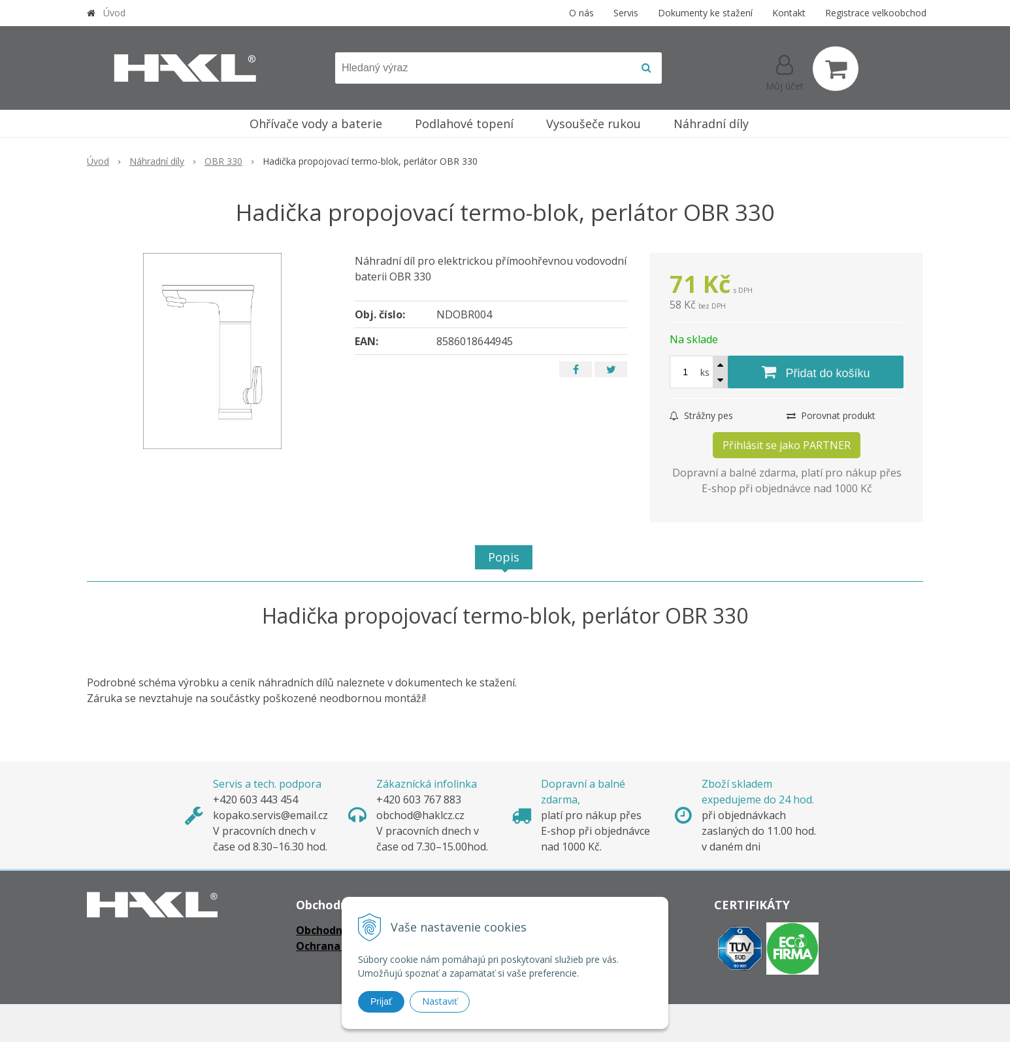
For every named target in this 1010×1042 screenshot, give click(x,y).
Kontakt (789, 13)
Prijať (381, 1001)
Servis (625, 13)
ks (704, 372)
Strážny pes (701, 415)
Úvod (114, 13)
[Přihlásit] (785, 71)
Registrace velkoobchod (875, 13)
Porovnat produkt (831, 415)
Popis (503, 557)
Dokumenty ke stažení (705, 13)
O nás (581, 13)
